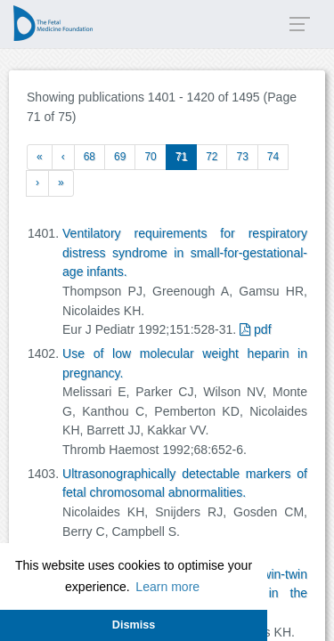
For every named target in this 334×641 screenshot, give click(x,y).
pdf (255, 329)
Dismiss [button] (133, 625)
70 (150, 156)
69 (120, 156)
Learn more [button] (167, 587)
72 (211, 156)
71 (181, 156)
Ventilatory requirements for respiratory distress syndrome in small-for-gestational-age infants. (184, 252)
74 (273, 156)
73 (242, 156)
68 (89, 156)
